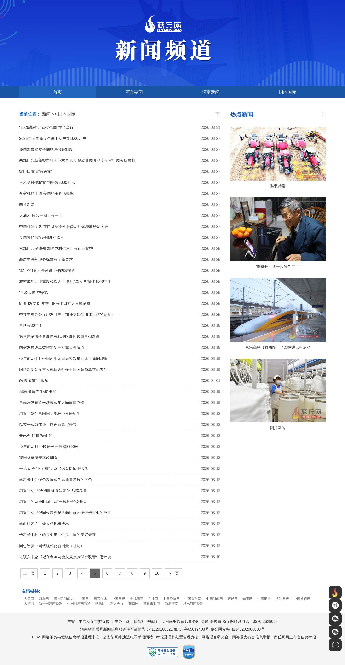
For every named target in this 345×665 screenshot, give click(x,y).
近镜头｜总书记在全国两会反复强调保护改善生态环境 (65, 557)
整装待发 (278, 186)
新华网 (44, 599)
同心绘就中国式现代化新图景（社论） (51, 546)
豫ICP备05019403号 (191, 629)
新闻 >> (49, 114)
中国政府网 (302, 599)
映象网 (100, 603)
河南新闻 (210, 92)
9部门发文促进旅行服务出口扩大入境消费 (54, 304)
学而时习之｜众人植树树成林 (44, 524)
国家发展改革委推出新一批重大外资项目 (53, 348)
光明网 (247, 599)
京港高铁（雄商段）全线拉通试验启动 (277, 347)
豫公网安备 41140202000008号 (237, 629)
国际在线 (100, 599)
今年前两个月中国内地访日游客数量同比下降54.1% (63, 359)
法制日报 (282, 599)
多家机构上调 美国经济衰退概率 (46, 193)
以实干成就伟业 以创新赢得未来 (48, 425)
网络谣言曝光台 (215, 637)
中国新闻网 (214, 599)
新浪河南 (171, 603)
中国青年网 (192, 599)
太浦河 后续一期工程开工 (40, 215)
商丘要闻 (134, 92)
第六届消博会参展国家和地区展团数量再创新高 (59, 337)
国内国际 (287, 92)
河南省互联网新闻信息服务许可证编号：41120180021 (126, 629)
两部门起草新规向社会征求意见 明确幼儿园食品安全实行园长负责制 (77, 160)
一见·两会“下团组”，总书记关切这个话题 (53, 469)
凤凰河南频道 (193, 603)
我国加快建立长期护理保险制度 (46, 149)
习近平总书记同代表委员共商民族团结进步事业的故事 (65, 513)
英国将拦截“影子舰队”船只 (41, 237)
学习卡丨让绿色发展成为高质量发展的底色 (55, 480)
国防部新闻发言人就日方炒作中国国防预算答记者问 (63, 370)
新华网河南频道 (50, 603)
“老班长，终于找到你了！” (278, 267)
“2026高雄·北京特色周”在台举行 (46, 127)
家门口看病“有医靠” (35, 171)
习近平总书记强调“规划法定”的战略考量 (53, 491)
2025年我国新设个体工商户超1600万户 (52, 138)
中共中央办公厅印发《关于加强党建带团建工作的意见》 (67, 315)
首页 (57, 92)
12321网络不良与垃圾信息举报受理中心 (65, 637)
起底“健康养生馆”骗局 (37, 392)
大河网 (29, 603)
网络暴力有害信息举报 (251, 637)
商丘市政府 (151, 603)
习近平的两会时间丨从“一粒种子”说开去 (53, 502)
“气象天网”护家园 (34, 293)
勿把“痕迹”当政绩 (34, 381)
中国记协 (264, 599)
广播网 (153, 599)
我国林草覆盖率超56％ (38, 458)
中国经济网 (171, 599)
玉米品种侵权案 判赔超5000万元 (47, 182)
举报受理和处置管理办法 (177, 637)
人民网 (29, 599)
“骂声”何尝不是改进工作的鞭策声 (47, 270)
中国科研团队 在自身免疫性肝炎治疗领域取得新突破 (63, 226)
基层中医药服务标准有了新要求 (46, 259)
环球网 (233, 599)
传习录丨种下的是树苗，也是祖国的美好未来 (57, 535)
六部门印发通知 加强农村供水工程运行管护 (56, 248)
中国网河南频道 (79, 603)
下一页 (173, 573)
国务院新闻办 (64, 599)
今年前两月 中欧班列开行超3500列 (49, 447)
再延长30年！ (31, 326)
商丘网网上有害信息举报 (295, 637)
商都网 (133, 603)
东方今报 (117, 603)
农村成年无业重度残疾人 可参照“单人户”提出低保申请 (65, 281)
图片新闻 (26, 204)
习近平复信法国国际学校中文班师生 (49, 414)
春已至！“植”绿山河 (35, 436)
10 (157, 573)
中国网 (84, 599)
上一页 (29, 573)
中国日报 (118, 599)
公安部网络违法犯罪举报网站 (128, 637)
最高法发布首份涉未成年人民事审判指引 (53, 403)
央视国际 (136, 599)
